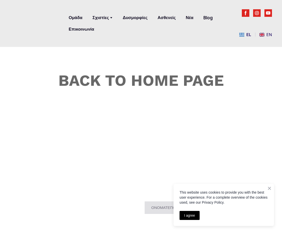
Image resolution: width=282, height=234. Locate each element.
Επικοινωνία (81, 29)
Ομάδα (75, 17)
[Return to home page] (35, 19)
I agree (189, 215)
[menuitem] (245, 35)
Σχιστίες (100, 17)
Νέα (189, 17)
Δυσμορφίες (135, 17)
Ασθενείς (167, 17)
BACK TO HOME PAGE (141, 80)
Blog (208, 17)
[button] (245, 13)
